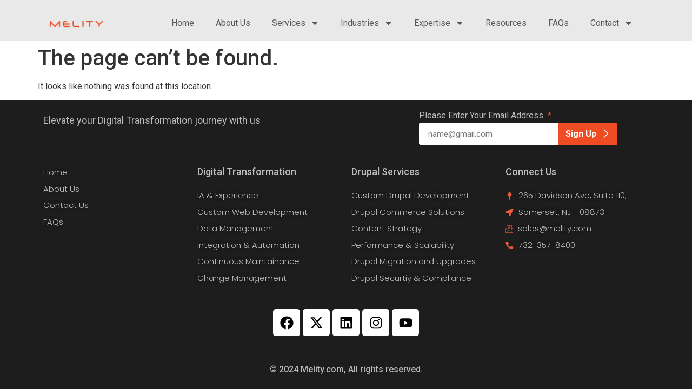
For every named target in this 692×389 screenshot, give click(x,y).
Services (295, 23)
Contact (611, 23)
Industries (366, 23)
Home (182, 23)
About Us (233, 23)
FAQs (558, 23)
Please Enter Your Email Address (482, 115)
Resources (506, 23)
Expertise (439, 23)
